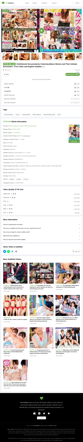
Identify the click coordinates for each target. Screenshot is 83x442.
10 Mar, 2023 (16, 129)
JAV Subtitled (36, 425)
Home (27, 3)
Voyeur (17, 114)
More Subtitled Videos (12, 259)
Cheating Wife (26, 114)
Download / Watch (73, 74)
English (77, 3)
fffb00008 (11, 179)
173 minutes (16, 132)
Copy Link (76, 251)
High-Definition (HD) (49, 114)
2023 (59, 114)
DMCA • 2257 (53, 425)
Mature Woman (37, 114)
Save (6, 74)
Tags (5, 110)
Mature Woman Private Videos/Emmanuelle (23, 126)
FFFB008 (18, 179)
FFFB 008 (25, 179)
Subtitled (9, 3)
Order (77, 83)
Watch (74, 141)
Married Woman (8, 114)
